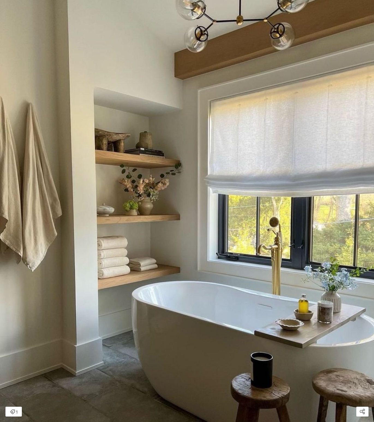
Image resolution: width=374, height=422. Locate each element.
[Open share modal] (362, 412)
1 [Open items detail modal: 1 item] (13, 412)
